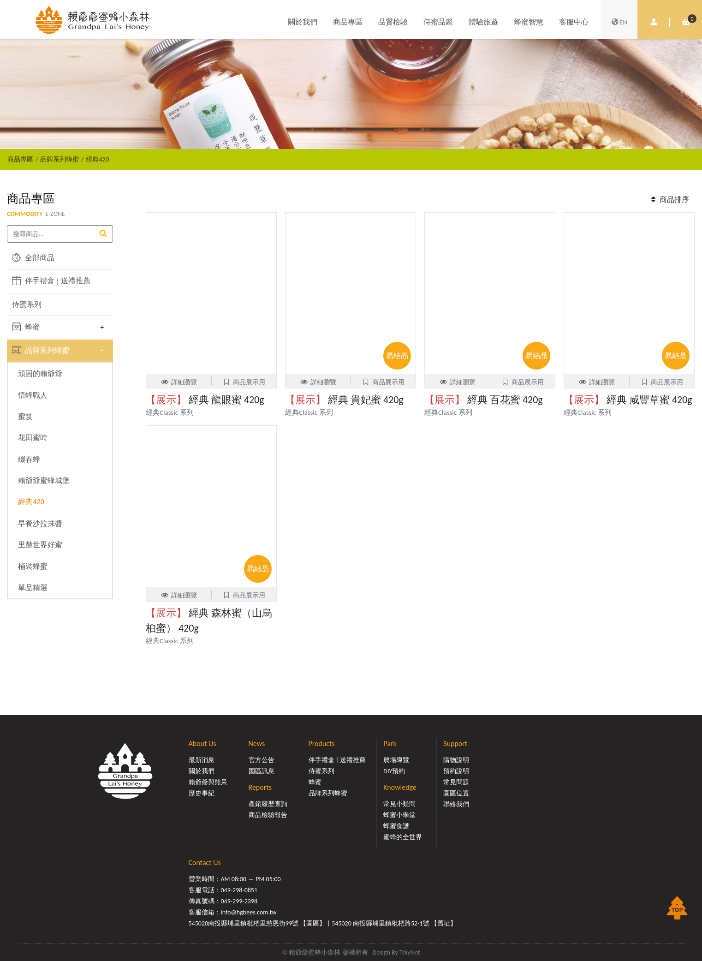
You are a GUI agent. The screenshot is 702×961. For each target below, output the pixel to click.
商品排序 (668, 199)
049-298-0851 (239, 890)
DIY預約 (394, 771)
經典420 (97, 159)
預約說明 (456, 771)
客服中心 (574, 22)
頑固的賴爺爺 (40, 373)
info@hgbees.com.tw (249, 912)
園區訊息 (261, 771)
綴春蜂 (29, 459)
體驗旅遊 (483, 22)
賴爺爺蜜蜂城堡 (44, 480)
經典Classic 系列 (170, 412)
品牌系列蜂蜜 (59, 159)
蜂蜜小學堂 (399, 815)
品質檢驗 (393, 22)
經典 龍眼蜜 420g (205, 400)
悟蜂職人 (33, 395)
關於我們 (302, 22)
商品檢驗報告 (268, 815)
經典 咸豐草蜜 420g (628, 400)
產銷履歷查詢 (268, 804)
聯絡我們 (456, 804)
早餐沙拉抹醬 (40, 523)
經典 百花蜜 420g (483, 400)
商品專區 (348, 22)
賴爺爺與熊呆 (208, 782)
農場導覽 (396, 760)
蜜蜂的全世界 (402, 837)
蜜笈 (25, 416)
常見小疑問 (399, 804)
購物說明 (456, 760)
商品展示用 (243, 382)
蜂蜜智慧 (528, 22)
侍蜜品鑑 (438, 22)
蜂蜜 (26, 326)
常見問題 (456, 782)
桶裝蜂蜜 (33, 566)
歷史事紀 (201, 793)
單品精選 (33, 587)
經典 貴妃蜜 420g (344, 400)
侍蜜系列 (27, 304)
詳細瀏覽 (179, 382)
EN (619, 22)
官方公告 (261, 760)
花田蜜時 (33, 437)
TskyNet (409, 952)
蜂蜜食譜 (396, 826)
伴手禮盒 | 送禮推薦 (51, 280)
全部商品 (33, 257)
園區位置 (456, 793)
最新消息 (201, 760)
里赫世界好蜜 (40, 544)
